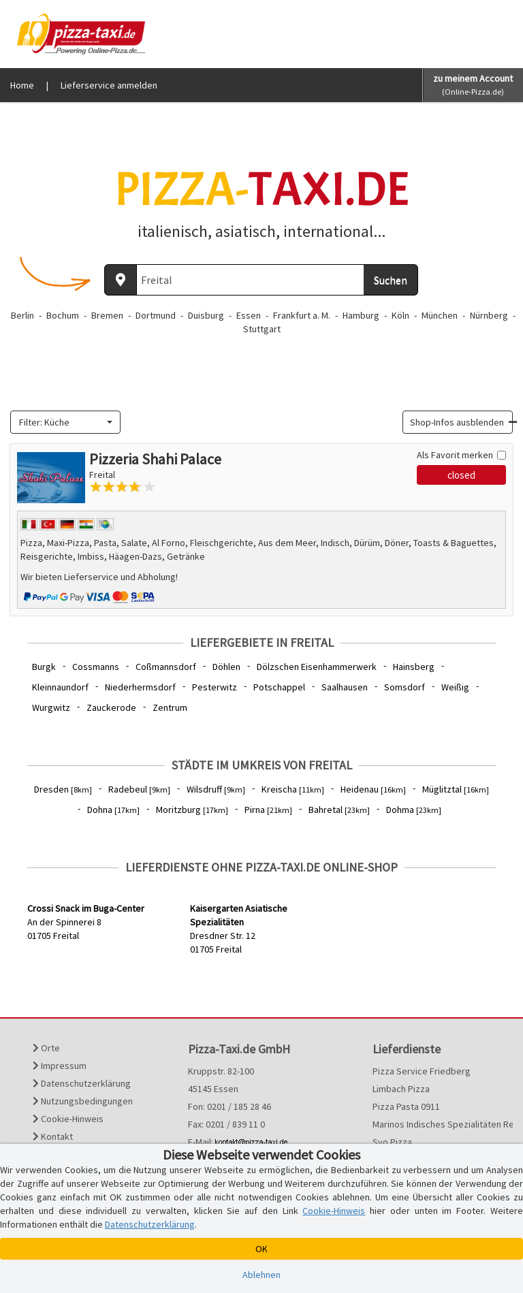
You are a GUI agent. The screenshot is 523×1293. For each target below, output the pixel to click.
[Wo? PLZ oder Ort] (250, 280)
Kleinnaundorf (60, 687)
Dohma (413, 809)
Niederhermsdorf (140, 687)
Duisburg (206, 315)
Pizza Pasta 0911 (406, 1106)
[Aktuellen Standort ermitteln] (120, 280)
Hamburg (361, 315)
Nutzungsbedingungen (83, 1101)
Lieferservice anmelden (109, 85)
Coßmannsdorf (166, 666)
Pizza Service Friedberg (422, 1071)
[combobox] (65, 422)
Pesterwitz (214, 687)
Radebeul (139, 789)
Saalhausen (344, 687)
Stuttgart (262, 329)
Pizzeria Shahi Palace (155, 458)
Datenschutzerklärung (82, 1083)
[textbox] (61, 422)
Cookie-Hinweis (68, 1119)
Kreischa (293, 789)
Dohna (113, 809)
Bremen (107, 315)
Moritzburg (192, 809)
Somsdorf (404, 687)
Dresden (63, 789)
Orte (46, 1048)
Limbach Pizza (401, 1089)
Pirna (268, 809)
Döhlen (226, 666)
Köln (400, 315)
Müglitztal (455, 789)
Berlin (22, 315)
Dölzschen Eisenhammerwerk (317, 666)
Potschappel (279, 687)
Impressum (59, 1065)
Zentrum (170, 707)
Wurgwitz (51, 707)
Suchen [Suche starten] (390, 280)
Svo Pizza (392, 1142)
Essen (248, 315)
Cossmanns (95, 666)
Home (22, 85)
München (440, 315)
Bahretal (339, 809)
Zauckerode (111, 707)
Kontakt (53, 1136)
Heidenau (373, 789)
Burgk (44, 666)
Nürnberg (489, 315)
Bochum (62, 315)
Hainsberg (413, 666)
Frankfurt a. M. (301, 315)
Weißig (455, 687)
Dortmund (156, 315)
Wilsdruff (216, 789)
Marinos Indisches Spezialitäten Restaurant (436, 1124)
